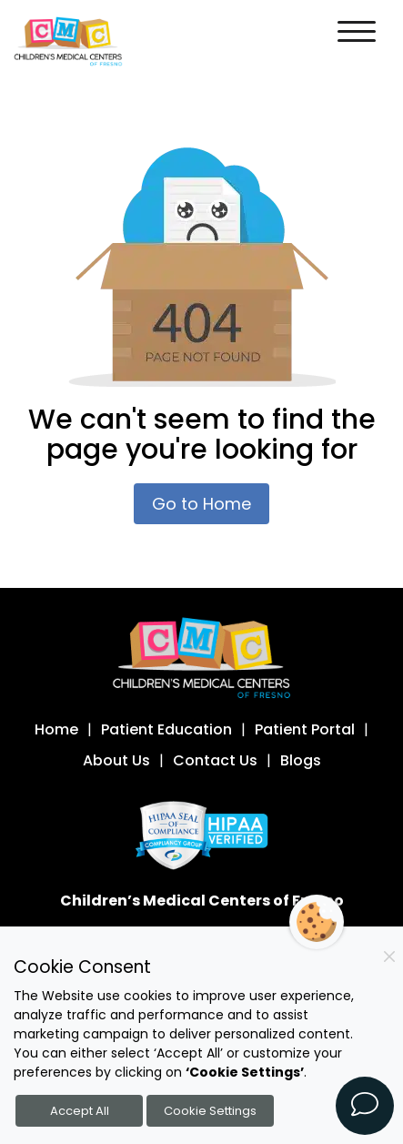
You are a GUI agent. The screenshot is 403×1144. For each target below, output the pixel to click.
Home (56, 729)
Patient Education (166, 729)
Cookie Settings (210, 1110)
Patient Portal (305, 729)
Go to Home (201, 503)
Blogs (300, 760)
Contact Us (215, 760)
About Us (116, 760)
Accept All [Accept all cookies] (79, 1110)
